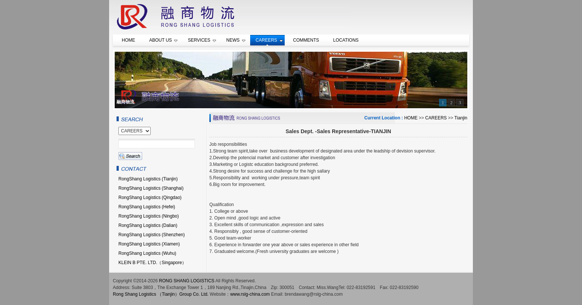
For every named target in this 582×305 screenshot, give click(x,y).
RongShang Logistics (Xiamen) (149, 244)
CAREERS (436, 118)
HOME (411, 118)
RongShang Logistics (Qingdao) (150, 197)
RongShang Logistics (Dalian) (147, 225)
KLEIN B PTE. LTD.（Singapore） (152, 262)
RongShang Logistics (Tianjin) (148, 179)
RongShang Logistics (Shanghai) (150, 188)
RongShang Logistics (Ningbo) (148, 216)
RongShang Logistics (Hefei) (146, 206)
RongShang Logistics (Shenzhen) (151, 234)
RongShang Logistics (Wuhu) (147, 253)
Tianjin (460, 118)
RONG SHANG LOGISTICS (186, 280)
